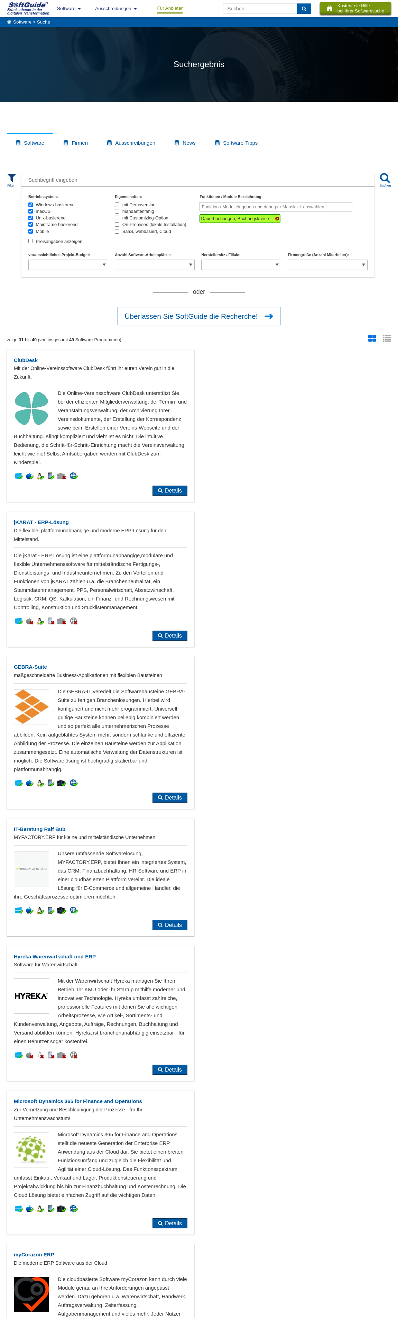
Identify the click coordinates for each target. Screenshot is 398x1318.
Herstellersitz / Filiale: (220, 255)
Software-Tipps (240, 143)
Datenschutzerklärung (234, 1311)
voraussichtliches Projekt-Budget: (59, 255)
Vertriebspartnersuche (144, 1269)
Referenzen (18, 1269)
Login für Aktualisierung (86, 1285)
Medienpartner (78, 1277)
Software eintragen (82, 1262)
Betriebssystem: (43, 197)
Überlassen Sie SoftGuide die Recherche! (191, 316)
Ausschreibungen (113, 8)
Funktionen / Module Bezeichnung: (231, 197)
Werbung (73, 1269)
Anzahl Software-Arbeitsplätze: (143, 255)
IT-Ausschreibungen (142, 1262)
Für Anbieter (170, 8)
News (189, 143)
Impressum (17, 1285)
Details (173, 491)
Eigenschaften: (128, 197)
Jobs (11, 1277)
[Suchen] (304, 8)
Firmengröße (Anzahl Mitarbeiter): (318, 255)
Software (66, 8)
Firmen (80, 143)
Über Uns (16, 1262)
